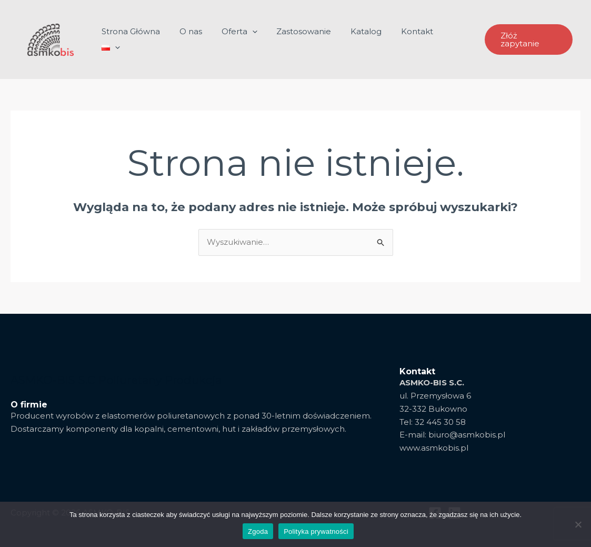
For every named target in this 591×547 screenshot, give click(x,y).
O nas (202, 39)
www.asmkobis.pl (433, 448)
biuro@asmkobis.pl (466, 435)
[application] (260, 39)
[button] (528, 39)
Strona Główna (146, 39)
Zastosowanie (308, 39)
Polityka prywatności (316, 531)
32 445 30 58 (440, 422)
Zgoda (258, 531)
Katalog (367, 39)
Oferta (247, 39)
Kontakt (414, 39)
